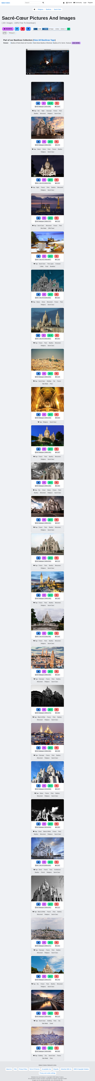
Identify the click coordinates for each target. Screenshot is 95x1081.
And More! (76, 43)
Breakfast (52, 266)
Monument (43, 113)
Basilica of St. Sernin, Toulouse (61, 43)
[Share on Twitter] (17, 29)
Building (49, 381)
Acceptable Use (46, 1069)
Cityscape (49, 110)
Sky (39, 490)
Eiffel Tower (51, 228)
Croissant (57, 263)
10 (50, 103)
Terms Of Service (34, 1069)
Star (38, 110)
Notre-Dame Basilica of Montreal (42, 43)
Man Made (43, 228)
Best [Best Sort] (57, 29)
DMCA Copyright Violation (81, 1069)
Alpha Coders (5, 3)
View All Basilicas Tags (44, 40)
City (54, 381)
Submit (69, 2)
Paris (60, 110)
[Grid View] (35, 29)
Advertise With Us (66, 1069)
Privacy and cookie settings (47, 1073)
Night (43, 110)
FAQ (15, 1069)
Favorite (8, 29)
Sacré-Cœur (57, 9)
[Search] (43, 2)
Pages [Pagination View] (51, 29)
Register (90, 2)
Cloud (43, 490)
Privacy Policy (23, 1069)
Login (84, 2)
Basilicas (49, 9)
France (55, 110)
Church (43, 872)
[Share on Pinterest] (22, 29)
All (4, 33)
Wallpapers (12, 33)
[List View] (40, 29)
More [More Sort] (63, 29)
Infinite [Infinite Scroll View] (45, 29)
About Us (9, 1069)
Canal (51, 1023)
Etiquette (55, 1069)
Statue (39, 149)
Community (77, 2)
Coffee (41, 266)
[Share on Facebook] (28, 29)
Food (46, 266)
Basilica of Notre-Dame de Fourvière (21, 43)
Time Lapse (50, 263)
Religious (40, 9)
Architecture (57, 869)
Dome (44, 149)
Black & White (41, 717)
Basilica (36, 113)
